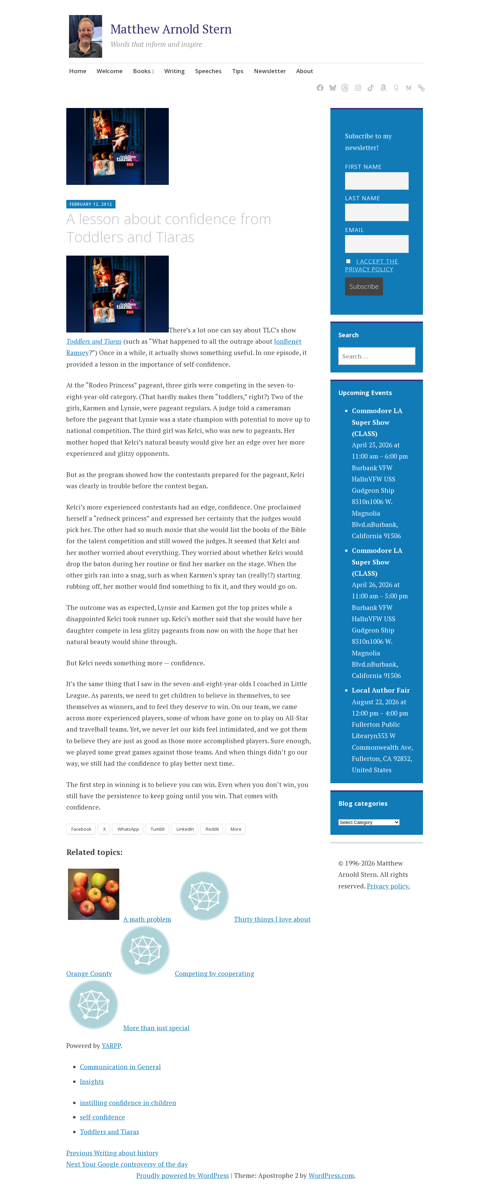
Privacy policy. (388, 886)
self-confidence (102, 1117)
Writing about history (112, 1153)
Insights (92, 1081)
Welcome (110, 71)
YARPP (111, 1045)
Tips (238, 71)
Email (354, 230)
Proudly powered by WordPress (182, 1175)
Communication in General (120, 1066)
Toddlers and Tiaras (94, 341)
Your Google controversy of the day (127, 1164)
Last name (362, 198)
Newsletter (270, 71)
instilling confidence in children (128, 1102)
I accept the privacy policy (372, 265)
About (304, 71)
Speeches (208, 71)
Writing (174, 71)
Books (142, 71)
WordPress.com (331, 1175)
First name (363, 167)
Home (77, 71)
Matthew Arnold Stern (171, 29)
